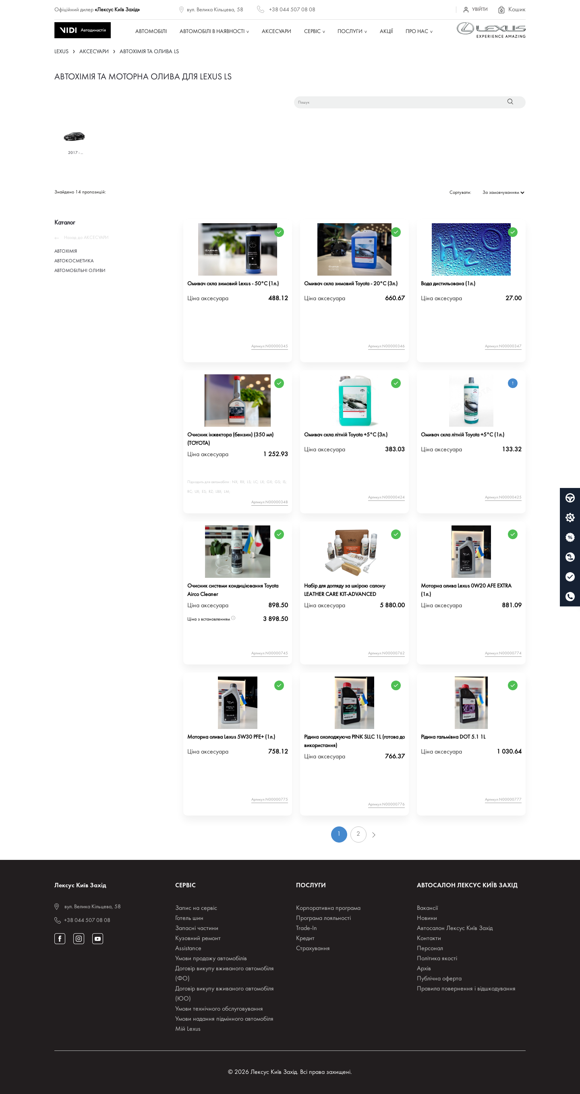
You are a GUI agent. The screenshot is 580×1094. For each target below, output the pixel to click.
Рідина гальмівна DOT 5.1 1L (453, 737)
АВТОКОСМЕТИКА (73, 261)
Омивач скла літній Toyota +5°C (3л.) (345, 435)
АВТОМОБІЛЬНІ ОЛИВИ (80, 270)
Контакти (429, 938)
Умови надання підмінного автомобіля (224, 1019)
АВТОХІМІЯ (65, 251)
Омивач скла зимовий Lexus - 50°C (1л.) (233, 283)
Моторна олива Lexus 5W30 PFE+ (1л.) (231, 737)
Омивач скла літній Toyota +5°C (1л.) (462, 435)
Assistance (188, 948)
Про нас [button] (417, 31)
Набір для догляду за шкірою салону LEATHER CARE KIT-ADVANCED (344, 590)
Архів (424, 968)
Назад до (81, 237)
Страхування (313, 948)
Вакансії (427, 908)
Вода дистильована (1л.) (448, 283)
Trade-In (306, 928)
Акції (386, 31)
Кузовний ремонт (198, 938)
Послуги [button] (350, 31)
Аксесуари (276, 31)
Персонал (430, 948)
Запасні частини (196, 928)
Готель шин (189, 918)
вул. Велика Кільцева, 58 (215, 9)
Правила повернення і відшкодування (466, 989)
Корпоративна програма (328, 908)
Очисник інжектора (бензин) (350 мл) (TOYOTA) (230, 439)
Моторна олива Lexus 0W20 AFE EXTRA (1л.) (466, 590)
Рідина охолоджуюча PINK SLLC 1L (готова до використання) (354, 741)
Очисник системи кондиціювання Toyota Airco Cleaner (232, 590)
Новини (427, 918)
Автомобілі (151, 31)
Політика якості (437, 958)
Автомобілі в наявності (212, 31)
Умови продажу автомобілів (211, 958)
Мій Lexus (188, 1029)
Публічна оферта (439, 979)
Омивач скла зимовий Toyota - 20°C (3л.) (351, 283)
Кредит (305, 938)
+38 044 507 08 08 (292, 9)
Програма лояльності (323, 918)
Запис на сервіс (196, 908)
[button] (511, 10)
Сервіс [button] (312, 31)
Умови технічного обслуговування (219, 1009)
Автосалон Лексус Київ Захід (455, 928)
